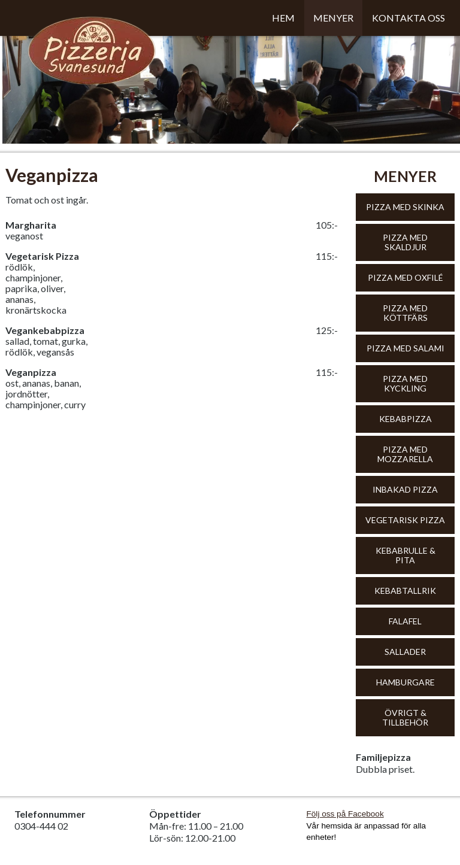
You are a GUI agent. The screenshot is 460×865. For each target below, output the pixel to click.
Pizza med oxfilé (405, 277)
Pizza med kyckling (405, 383)
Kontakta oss (408, 17)
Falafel (405, 621)
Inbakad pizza (405, 489)
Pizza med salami (405, 348)
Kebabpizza (405, 419)
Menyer (333, 17)
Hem (283, 17)
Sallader (405, 652)
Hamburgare (405, 682)
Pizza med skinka (405, 207)
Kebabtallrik (405, 590)
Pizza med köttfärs (405, 313)
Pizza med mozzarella (405, 454)
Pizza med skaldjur (405, 242)
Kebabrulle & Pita (405, 555)
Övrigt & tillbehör (405, 717)
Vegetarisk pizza (405, 520)
